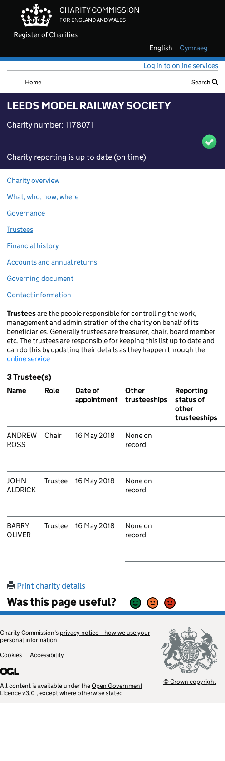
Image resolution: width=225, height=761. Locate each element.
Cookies (11, 655)
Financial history (33, 245)
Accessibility (47, 655)
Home (33, 82)
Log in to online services (180, 65)
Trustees (20, 229)
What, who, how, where (42, 196)
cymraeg (194, 48)
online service (28, 358)
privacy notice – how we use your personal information (75, 636)
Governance (26, 213)
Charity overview (33, 180)
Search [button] (204, 82)
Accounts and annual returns (52, 262)
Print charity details (46, 586)
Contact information (39, 294)
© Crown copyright (189, 681)
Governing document (40, 278)
